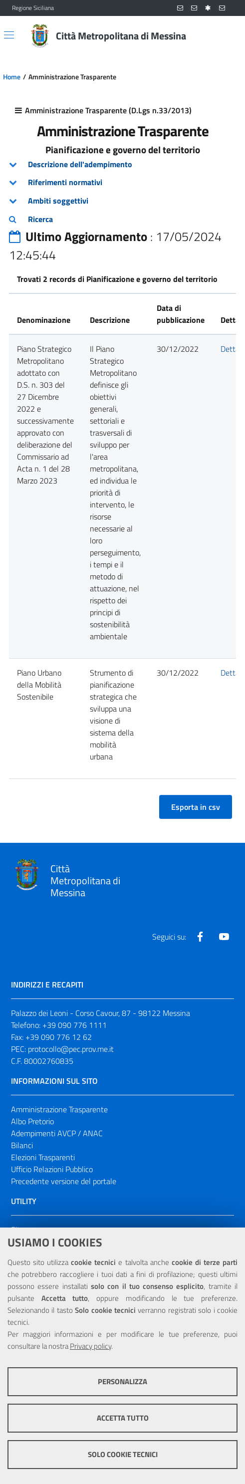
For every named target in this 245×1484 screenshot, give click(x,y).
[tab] (122, 164)
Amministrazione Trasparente (59, 1109)
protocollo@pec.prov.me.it (71, 1049)
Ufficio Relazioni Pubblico (52, 1169)
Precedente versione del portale (63, 1181)
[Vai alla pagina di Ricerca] (227, 36)
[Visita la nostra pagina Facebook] (200, 937)
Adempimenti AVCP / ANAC (57, 1133)
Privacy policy (90, 1346)
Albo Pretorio (32, 1121)
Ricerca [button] (40, 219)
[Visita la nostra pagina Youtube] (224, 937)
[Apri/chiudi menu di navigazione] (9, 35)
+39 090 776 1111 (74, 1025)
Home (11, 76)
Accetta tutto (123, 1418)
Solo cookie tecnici (123, 1454)
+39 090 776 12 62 (58, 1037)
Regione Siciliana (33, 7)
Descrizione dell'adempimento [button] (80, 164)
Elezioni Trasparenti (43, 1157)
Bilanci (22, 1145)
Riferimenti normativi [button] (65, 182)
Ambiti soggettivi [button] (58, 201)
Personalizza (122, 1381)
